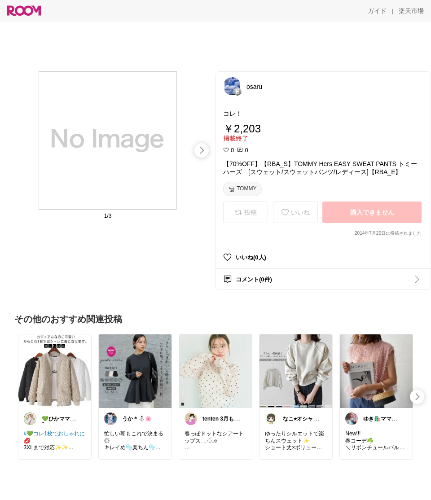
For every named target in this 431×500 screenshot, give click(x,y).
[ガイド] (377, 11)
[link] (54, 370)
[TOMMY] (242, 189)
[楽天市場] (411, 11)
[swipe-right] (201, 150)
